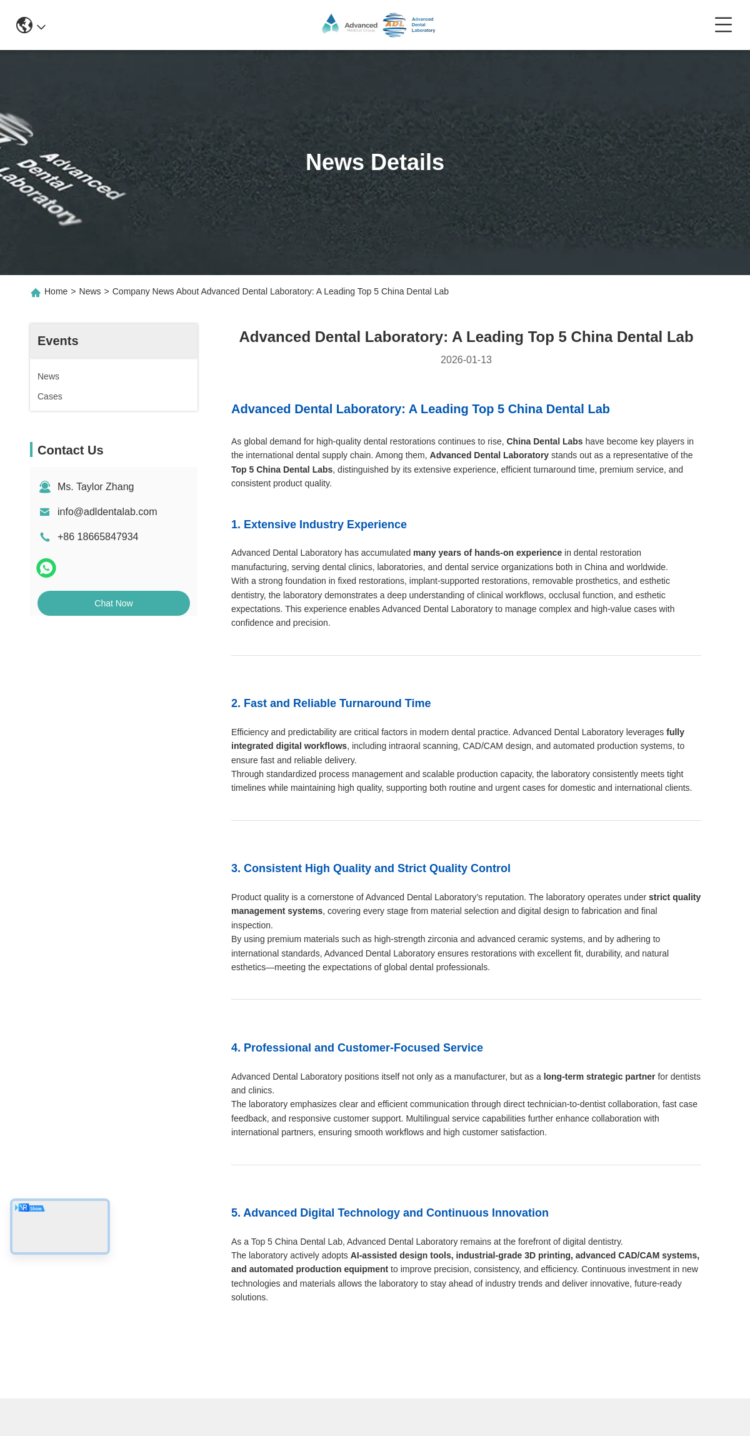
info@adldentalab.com (107, 511)
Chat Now (113, 603)
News (90, 291)
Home (56, 291)
